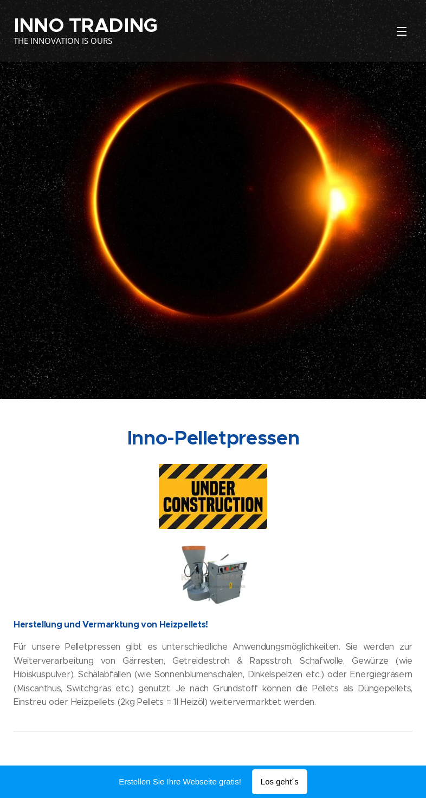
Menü (401, 31)
